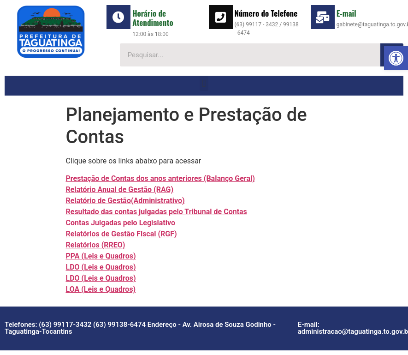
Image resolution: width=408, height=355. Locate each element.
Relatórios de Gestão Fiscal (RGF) (121, 233)
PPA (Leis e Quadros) (101, 256)
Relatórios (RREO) (95, 245)
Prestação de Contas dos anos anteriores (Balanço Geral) (160, 178)
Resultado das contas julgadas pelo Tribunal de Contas (156, 211)
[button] (396, 58)
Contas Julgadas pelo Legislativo (120, 222)
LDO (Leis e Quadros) (101, 267)
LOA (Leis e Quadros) (101, 289)
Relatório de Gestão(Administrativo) (125, 200)
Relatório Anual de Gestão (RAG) (120, 189)
